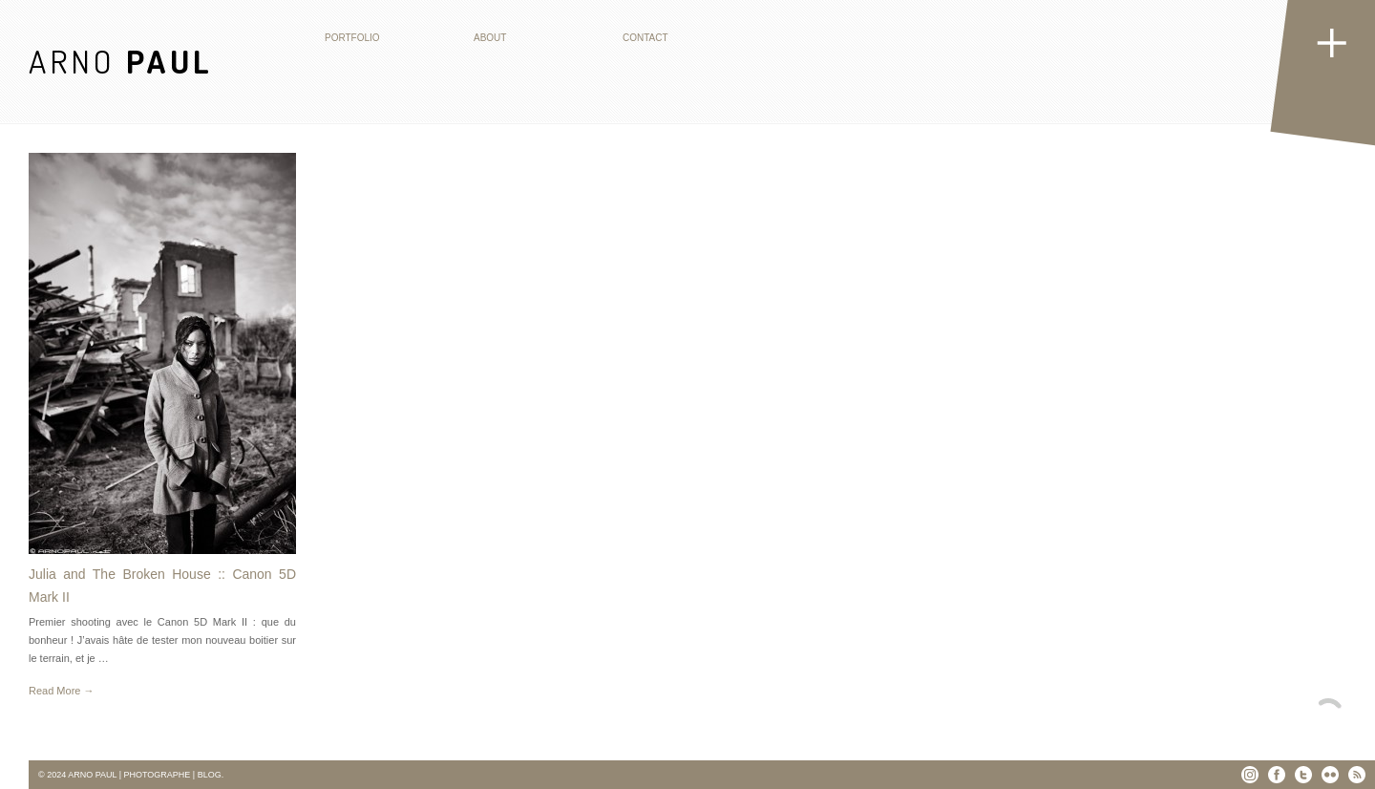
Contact (645, 37)
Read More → (61, 690)
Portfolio (352, 37)
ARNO (121, 60)
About (490, 37)
